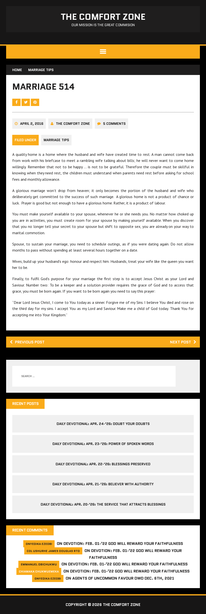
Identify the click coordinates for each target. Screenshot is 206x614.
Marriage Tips (56, 140)
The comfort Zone (73, 123)
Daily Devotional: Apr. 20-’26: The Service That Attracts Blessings (103, 504)
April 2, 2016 (31, 123)
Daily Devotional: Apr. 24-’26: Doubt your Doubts (103, 423)
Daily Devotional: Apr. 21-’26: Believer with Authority (103, 484)
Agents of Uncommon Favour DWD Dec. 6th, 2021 (123, 578)
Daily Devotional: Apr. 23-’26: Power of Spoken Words (103, 443)
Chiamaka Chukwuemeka (39, 571)
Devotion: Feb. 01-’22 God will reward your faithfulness (123, 543)
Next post (183, 342)
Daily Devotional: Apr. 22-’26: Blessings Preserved (103, 464)
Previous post (27, 342)
